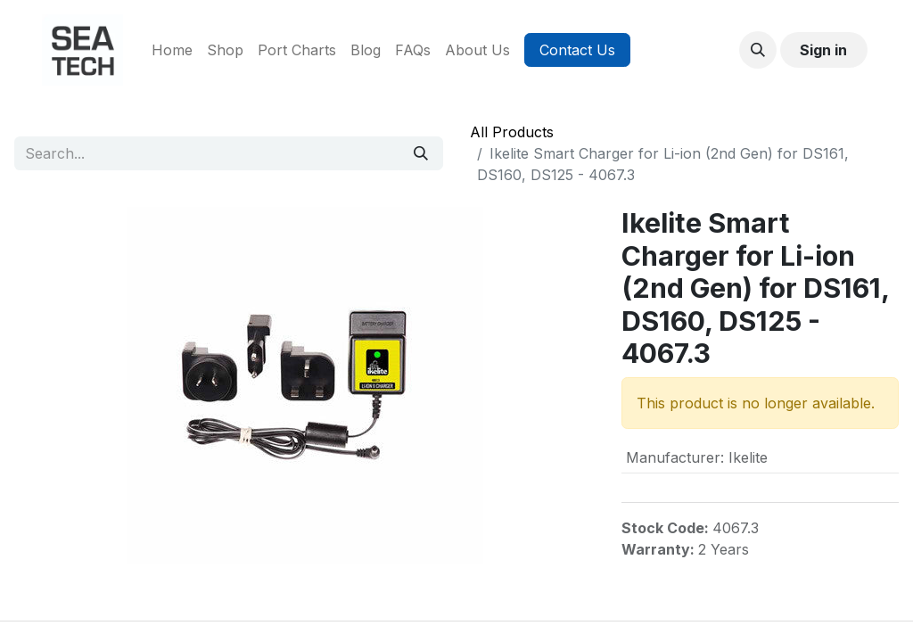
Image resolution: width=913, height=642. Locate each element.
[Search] (421, 153)
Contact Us (577, 50)
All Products (512, 132)
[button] (758, 50)
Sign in (823, 50)
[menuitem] (172, 50)
